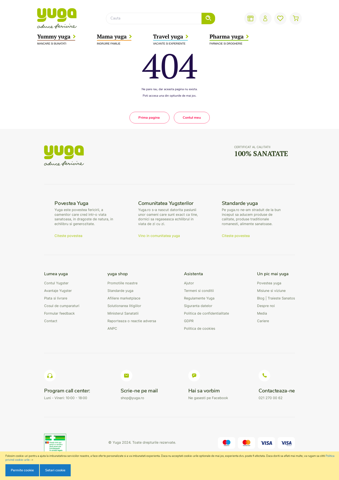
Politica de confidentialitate (206, 313)
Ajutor (189, 283)
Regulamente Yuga (199, 298)
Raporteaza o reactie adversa (131, 321)
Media (262, 313)
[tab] (61, 274)
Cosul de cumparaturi (61, 306)
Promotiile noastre (122, 283)
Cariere (263, 321)
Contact (50, 321)
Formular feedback (59, 313)
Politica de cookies (199, 328)
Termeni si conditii (199, 290)
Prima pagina (149, 117)
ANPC (112, 328)
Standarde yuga (120, 290)
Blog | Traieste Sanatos (276, 298)
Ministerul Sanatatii (123, 313)
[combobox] (160, 18)
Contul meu (192, 117)
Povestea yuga (269, 283)
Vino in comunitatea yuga (159, 236)
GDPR (188, 321)
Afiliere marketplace (123, 298)
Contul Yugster (56, 283)
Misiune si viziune (271, 290)
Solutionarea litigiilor (124, 306)
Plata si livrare (55, 298)
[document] (170, 465)
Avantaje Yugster (58, 290)
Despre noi (266, 306)
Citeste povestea (68, 236)
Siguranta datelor (198, 306)
